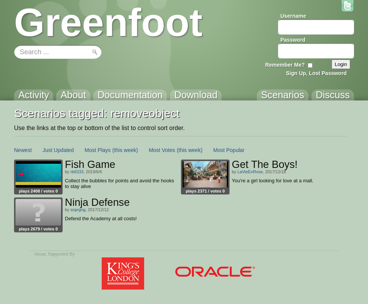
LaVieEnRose (250, 171)
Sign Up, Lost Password (316, 73)
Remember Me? (285, 65)
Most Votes (162, 150)
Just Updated (58, 150)
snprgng (78, 209)
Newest (23, 150)
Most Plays (97, 150)
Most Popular (228, 150)
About (39, 254)
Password (292, 40)
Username (293, 16)
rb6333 (77, 171)
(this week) (125, 150)
